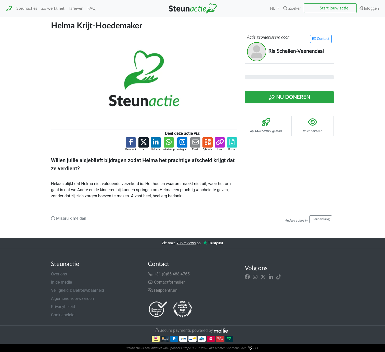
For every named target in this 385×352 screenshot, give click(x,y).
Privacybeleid (63, 306)
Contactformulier (166, 282)
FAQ (91, 8)
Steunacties (26, 8)
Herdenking (321, 219)
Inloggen (369, 8)
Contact (320, 39)
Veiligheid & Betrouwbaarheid (77, 290)
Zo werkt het (53, 8)
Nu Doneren (289, 97)
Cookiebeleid (62, 314)
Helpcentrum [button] (162, 290)
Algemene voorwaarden (72, 298)
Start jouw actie (334, 8)
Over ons (59, 274)
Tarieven (76, 8)
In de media (61, 282)
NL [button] (273, 8)
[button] (292, 8)
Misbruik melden (68, 218)
